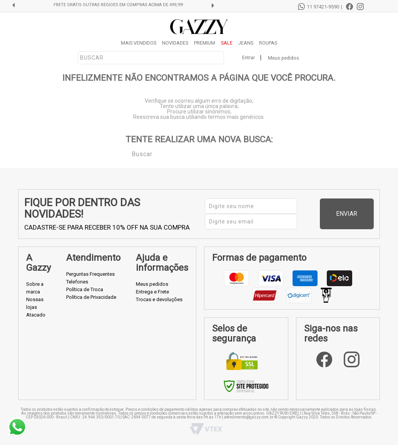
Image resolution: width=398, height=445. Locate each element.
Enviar (359, 213)
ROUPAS (268, 43)
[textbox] (151, 57)
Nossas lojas (34, 303)
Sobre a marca (34, 288)
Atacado (35, 315)
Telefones (77, 282)
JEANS (245, 43)
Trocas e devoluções (159, 299)
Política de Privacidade (91, 297)
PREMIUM (204, 43)
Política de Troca (84, 289)
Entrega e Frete (152, 292)
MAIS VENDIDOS (138, 43)
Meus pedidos (283, 58)
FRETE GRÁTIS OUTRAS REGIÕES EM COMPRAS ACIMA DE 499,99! (118, 5)
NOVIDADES (175, 43)
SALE (226, 43)
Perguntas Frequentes (90, 274)
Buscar (126, 153)
